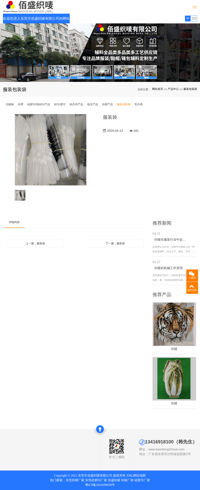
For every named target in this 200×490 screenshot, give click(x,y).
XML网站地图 (136, 475)
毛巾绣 (138, 104)
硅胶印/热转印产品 (38, 104)
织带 (20, 104)
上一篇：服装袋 (35, 243)
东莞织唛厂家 (75, 480)
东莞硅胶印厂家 (96, 480)
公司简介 (8, 446)
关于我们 (10, 441)
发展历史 (8, 455)
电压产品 (92, 104)
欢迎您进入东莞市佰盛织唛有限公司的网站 (36, 18)
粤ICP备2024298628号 (100, 484)
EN (194, 18)
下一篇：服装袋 (115, 243)
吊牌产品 (107, 104)
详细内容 (14, 222)
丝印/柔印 (60, 104)
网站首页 (157, 88)
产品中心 (173, 88)
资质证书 (8, 450)
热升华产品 (76, 104)
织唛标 (10, 104)
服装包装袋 (190, 88)
